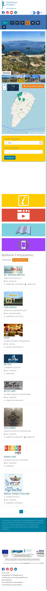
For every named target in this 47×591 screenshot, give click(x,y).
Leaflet (31, 133)
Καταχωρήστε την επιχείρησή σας (12, 575)
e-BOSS (41, 563)
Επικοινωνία (5, 573)
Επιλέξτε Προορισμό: (12, 139)
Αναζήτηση (10, 157)
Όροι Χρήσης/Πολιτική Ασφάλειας (12, 582)
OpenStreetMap (40, 133)
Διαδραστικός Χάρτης (33, 86)
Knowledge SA (26, 563)
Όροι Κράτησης (7, 580)
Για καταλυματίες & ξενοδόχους (12, 585)
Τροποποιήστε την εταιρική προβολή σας (15, 577)
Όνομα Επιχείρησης (11, 148)
